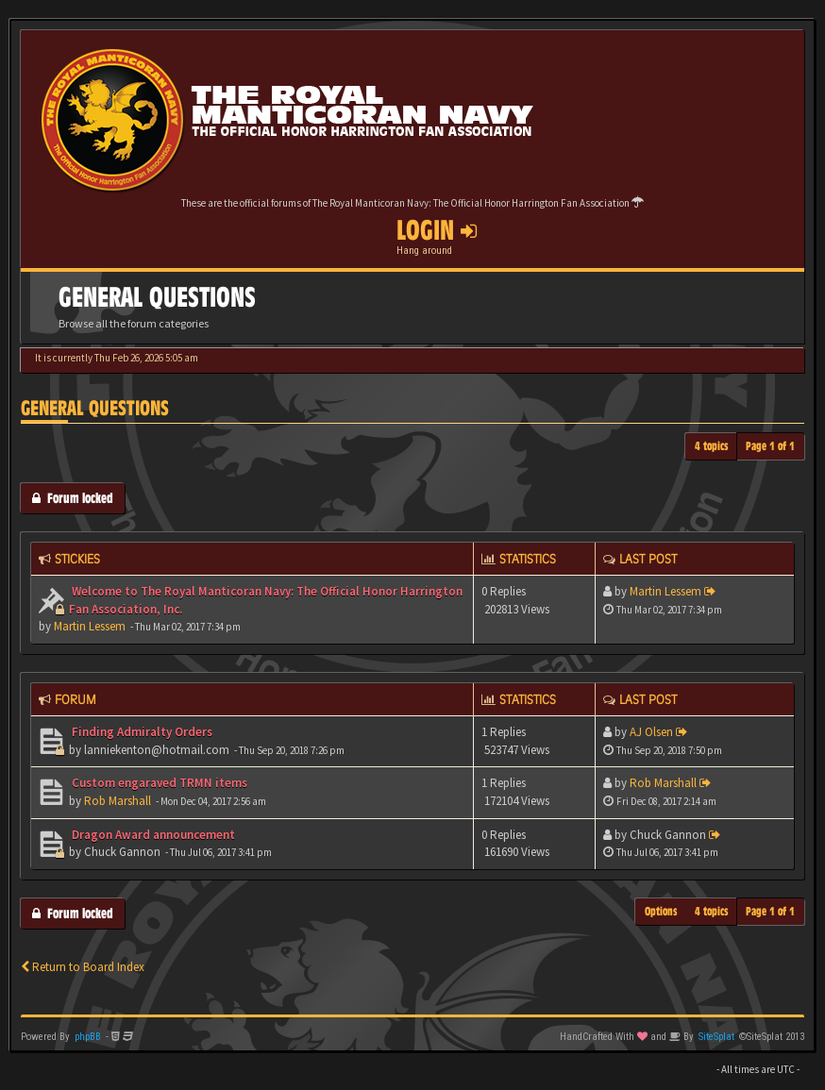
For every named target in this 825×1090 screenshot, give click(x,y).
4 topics (712, 446)
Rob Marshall (117, 801)
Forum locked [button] (72, 498)
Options (661, 911)
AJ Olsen (651, 732)
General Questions (95, 408)
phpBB (88, 1037)
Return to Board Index (82, 967)
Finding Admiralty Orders (140, 732)
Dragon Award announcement (152, 835)
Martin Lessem (90, 626)
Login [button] (436, 230)
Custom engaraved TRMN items (158, 783)
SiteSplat (716, 1037)
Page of (770, 446)
